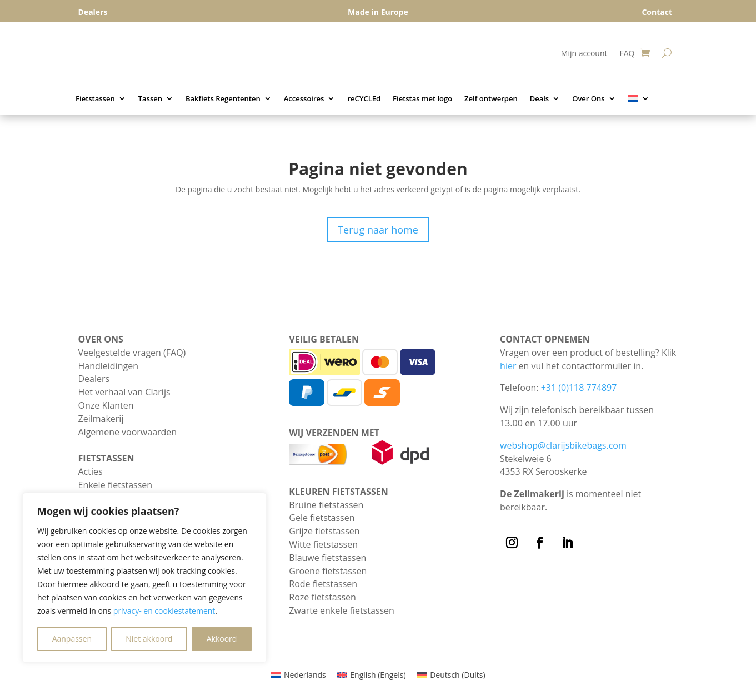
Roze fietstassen (322, 597)
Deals (539, 99)
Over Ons (588, 99)
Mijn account (584, 53)
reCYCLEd (363, 99)
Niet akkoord (149, 638)
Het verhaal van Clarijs (124, 392)
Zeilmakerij (101, 419)
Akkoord (222, 638)
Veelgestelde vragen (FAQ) (132, 352)
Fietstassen (95, 99)
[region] (144, 578)
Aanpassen (72, 638)
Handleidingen (108, 366)
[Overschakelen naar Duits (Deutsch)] (451, 675)
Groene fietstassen (328, 571)
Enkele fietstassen (115, 485)
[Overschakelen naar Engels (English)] (372, 675)
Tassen (150, 99)
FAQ (626, 53)
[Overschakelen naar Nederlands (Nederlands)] (298, 675)
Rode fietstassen (323, 584)
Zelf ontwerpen (491, 99)
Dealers (94, 379)
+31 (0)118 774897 (579, 387)
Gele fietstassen (321, 518)
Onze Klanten (106, 405)
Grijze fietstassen (324, 531)
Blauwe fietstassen (327, 558)
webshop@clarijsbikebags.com (563, 445)
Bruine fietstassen (326, 505)
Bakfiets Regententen (223, 99)
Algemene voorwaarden (127, 432)
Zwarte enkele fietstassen (341, 610)
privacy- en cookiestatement (164, 610)
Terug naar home (378, 229)
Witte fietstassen (323, 544)
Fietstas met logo (422, 99)
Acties (90, 471)
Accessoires (304, 99)
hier (508, 366)
